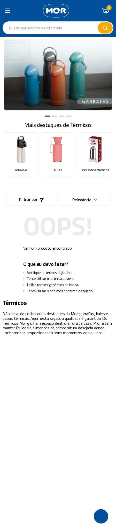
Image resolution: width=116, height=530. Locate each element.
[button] (47, 116)
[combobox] (58, 27)
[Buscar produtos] (105, 28)
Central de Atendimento (95, 10)
